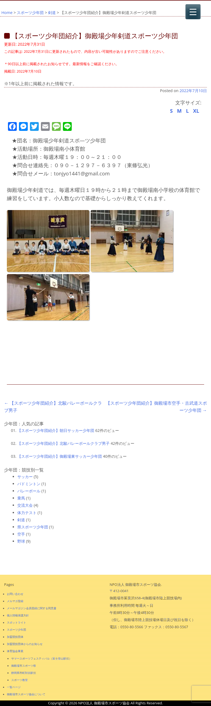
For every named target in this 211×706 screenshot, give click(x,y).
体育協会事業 (15, 651)
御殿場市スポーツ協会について (26, 694)
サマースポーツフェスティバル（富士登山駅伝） (41, 658)
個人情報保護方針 (18, 615)
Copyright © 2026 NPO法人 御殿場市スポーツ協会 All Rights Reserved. (105, 703)
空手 (21, 534)
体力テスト (27, 512)
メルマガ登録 (15, 601)
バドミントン (28, 483)
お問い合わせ (15, 594)
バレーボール (28, 490)
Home (7, 12)
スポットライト (16, 622)
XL (196, 110)
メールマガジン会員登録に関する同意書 (31, 608)
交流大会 (25, 505)
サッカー (25, 476)
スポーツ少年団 (30, 12)
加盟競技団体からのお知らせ (25, 644)
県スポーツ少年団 (32, 527)
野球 (21, 541)
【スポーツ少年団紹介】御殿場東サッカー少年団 (59, 456)
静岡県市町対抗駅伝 (23, 673)
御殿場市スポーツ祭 (23, 666)
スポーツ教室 (19, 680)
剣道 (52, 12)
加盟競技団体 (15, 637)
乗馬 (21, 498)
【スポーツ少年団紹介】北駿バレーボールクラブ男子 (63, 443)
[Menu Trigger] (193, 11)
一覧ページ (14, 687)
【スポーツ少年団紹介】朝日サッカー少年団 (55, 430)
